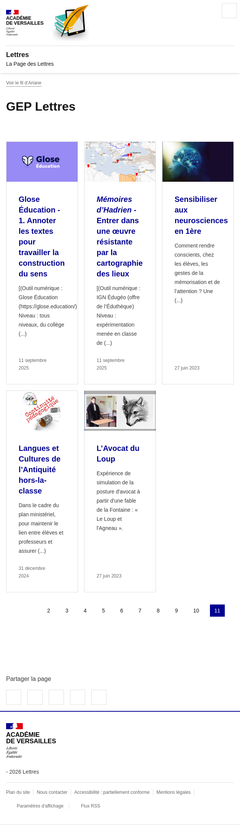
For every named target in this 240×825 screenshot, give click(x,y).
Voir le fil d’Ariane (23, 83)
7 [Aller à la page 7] (139, 611)
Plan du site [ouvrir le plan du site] (18, 792)
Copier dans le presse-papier (98, 697)
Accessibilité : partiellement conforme (111, 792)
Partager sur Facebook (13, 697)
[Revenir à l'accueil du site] (31, 740)
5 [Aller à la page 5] (103, 611)
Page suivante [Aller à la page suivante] (15, 629)
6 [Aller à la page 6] (121, 611)
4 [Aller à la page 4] (85, 611)
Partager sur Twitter (35, 697)
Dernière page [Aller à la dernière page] (33, 629)
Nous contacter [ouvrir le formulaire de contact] (52, 792)
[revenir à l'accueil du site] (120, 54)
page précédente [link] (30, 610)
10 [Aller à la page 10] (196, 611)
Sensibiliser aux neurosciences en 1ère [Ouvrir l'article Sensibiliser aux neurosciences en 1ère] (201, 215)
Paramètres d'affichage (40, 806)
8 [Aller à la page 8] (158, 611)
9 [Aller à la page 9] (176, 611)
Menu (229, 10)
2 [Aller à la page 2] (48, 611)
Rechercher (208, 10)
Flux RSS (90, 806)
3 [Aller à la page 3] (66, 611)
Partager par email (77, 697)
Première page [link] (12, 610)
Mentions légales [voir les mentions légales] (173, 792)
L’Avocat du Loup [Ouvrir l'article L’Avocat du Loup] (118, 453)
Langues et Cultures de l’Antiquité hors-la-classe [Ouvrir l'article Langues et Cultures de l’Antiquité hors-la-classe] (39, 469)
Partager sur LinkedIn (56, 697)
